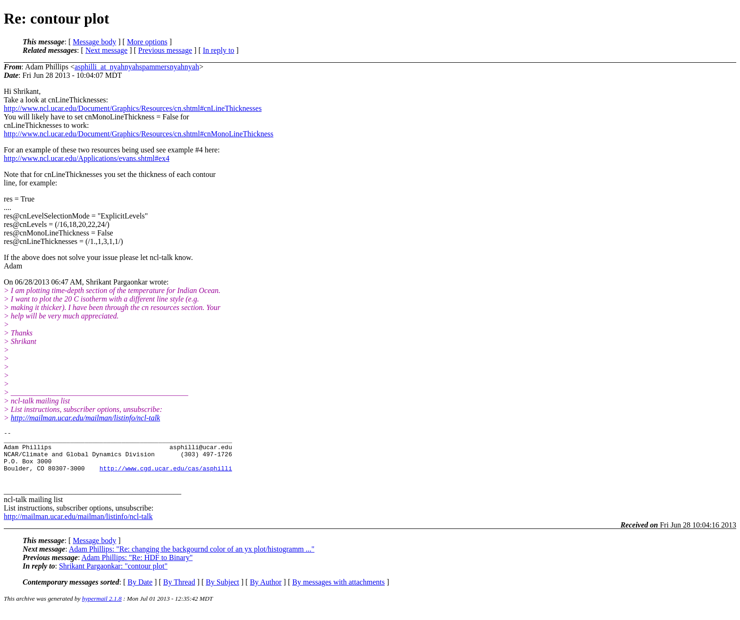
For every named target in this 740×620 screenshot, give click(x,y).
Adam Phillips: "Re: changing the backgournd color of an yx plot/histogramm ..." (192, 559)
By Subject (222, 592)
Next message (106, 50)
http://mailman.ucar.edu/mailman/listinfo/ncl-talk (85, 418)
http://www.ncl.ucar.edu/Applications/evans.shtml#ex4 (86, 158)
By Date (139, 592)
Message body (94, 42)
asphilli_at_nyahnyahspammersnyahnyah (137, 67)
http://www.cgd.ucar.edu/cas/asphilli (166, 476)
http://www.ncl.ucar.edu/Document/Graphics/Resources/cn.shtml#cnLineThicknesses (132, 108)
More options (147, 42)
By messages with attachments (338, 592)
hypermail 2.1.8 (102, 608)
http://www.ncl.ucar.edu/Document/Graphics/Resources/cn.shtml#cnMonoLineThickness (138, 134)
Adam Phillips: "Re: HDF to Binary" (137, 567)
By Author (265, 592)
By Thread (179, 592)
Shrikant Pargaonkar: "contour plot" (113, 576)
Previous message (165, 50)
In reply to (219, 50)
